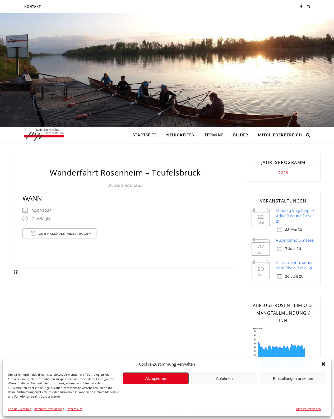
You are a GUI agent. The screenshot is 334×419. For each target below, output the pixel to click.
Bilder (240, 134)
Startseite (145, 134)
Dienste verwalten (308, 409)
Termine (214, 134)
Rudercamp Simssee (295, 240)
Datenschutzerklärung (49, 409)
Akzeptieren (155, 378)
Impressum (74, 409)
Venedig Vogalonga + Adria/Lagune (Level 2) (295, 216)
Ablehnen (224, 378)
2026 (283, 172)
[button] (323, 364)
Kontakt (32, 6)
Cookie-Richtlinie (19, 409)
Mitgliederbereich (280, 134)
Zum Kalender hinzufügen (59, 233)
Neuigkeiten (180, 134)
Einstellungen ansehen (293, 378)
